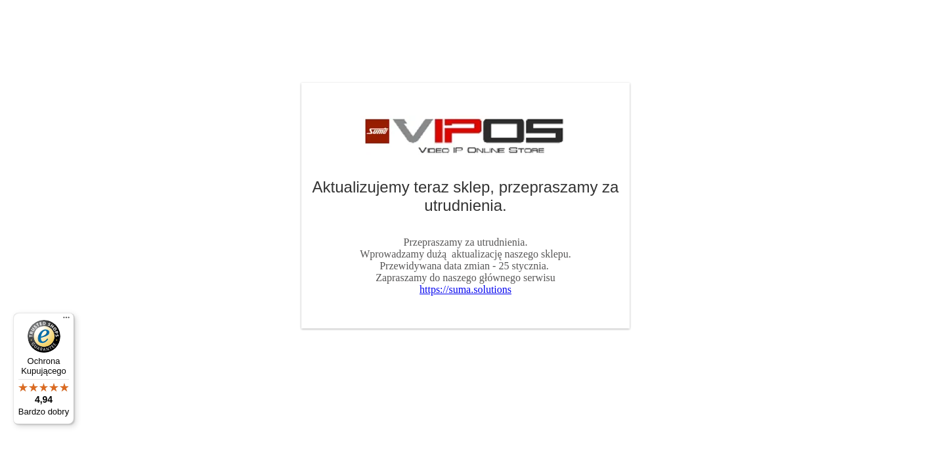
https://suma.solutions (465, 289)
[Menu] (66, 320)
